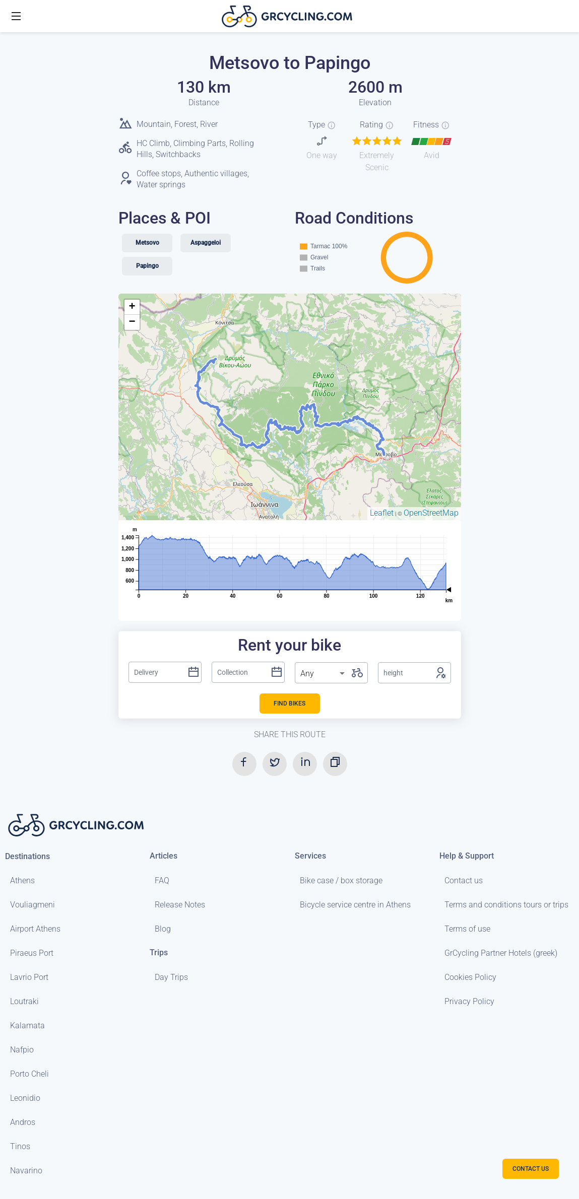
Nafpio (22, 1049)
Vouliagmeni (32, 904)
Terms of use (467, 929)
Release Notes (180, 904)
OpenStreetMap (431, 513)
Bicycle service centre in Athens (355, 904)
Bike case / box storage (341, 880)
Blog (163, 929)
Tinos (20, 1146)
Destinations (27, 856)
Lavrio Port (29, 977)
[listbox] (323, 674)
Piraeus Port (31, 953)
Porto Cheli (29, 1074)
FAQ (162, 880)
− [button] (131, 322)
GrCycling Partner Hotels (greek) (500, 953)
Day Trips (171, 977)
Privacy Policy (469, 1001)
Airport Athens (35, 929)
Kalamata (27, 1025)
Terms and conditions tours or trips (506, 904)
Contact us (463, 880)
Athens (22, 880)
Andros (22, 1122)
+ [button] (131, 307)
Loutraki (24, 1001)
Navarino (26, 1170)
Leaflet (382, 513)
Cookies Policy (470, 977)
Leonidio (25, 1098)
